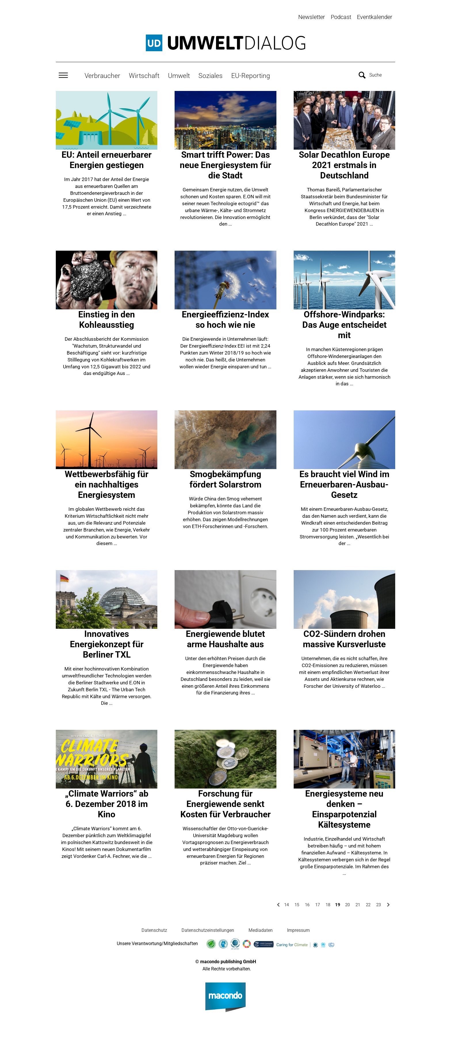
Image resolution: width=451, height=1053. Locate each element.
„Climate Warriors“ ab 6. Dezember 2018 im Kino (106, 802)
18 (328, 903)
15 (297, 903)
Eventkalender (374, 17)
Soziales (210, 74)
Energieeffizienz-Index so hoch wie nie (225, 318)
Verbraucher (102, 74)
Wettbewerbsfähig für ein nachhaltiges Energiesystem (106, 483)
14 (286, 903)
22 (368, 903)
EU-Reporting (250, 74)
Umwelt (179, 74)
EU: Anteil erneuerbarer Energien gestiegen (107, 158)
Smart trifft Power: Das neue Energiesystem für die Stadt (225, 163)
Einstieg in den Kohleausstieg (106, 318)
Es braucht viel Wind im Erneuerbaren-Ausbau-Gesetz (344, 483)
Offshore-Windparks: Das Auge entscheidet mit (344, 323)
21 (358, 903)
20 (347, 903)
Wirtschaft (144, 74)
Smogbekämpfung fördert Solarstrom (225, 478)
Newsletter (311, 17)
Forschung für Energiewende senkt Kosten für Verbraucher (225, 802)
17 (317, 903)
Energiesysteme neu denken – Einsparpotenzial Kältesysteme (344, 807)
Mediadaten (261, 929)
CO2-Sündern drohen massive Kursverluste (344, 637)
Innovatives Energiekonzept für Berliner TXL (107, 642)
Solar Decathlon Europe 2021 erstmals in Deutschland (344, 163)
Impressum (298, 929)
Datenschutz (154, 929)
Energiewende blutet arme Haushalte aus (225, 637)
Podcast (341, 17)
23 (378, 903)
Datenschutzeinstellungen (207, 929)
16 (307, 903)
